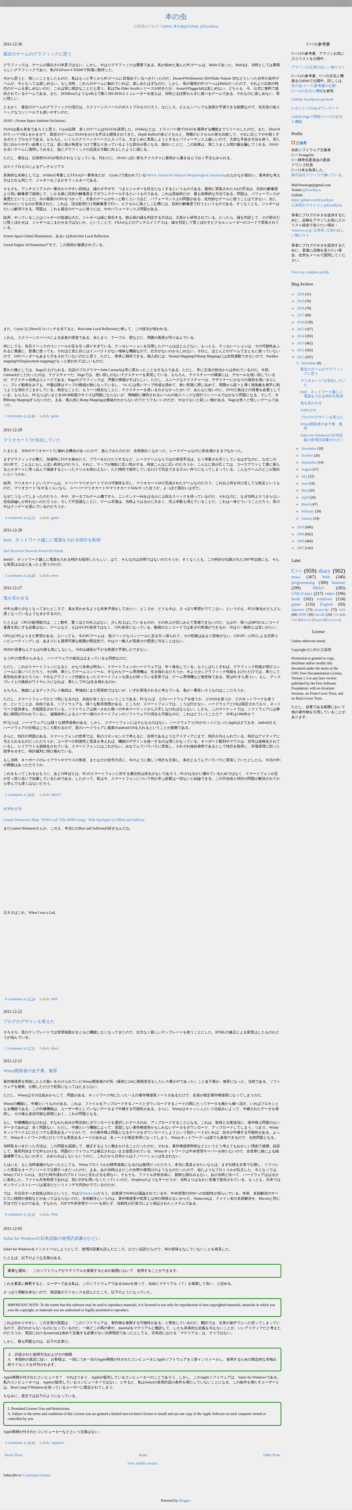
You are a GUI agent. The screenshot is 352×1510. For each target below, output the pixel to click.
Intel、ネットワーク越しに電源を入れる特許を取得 (52, 540)
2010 (301, 527)
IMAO (56, 795)
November (309, 448)
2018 (301, 308)
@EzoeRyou (209, 26)
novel (307, 620)
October (307, 455)
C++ (296, 571)
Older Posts (272, 1455)
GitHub (166, 26)
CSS (336, 614)
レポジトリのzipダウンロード (315, 108)
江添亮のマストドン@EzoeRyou (316, 205)
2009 (301, 534)
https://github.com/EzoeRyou (312, 200)
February (308, 511)
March (306, 504)
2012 (301, 350)
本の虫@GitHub (185, 26)
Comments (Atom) (36, 1475)
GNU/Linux (301, 593)
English (326, 604)
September (309, 462)
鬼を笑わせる (16, 598)
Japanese (57, 1443)
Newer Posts (13, 1455)
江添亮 (301, 143)
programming (303, 582)
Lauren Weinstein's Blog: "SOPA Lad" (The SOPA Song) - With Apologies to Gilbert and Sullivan (73, 820)
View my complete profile (310, 272)
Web (54, 999)
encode (320, 614)
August (306, 469)
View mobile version (142, 1463)
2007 (301, 548)
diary (55, 1048)
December (309, 363)
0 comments (14, 999)
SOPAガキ (12, 808)
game (55, 416)
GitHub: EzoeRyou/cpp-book (312, 99)
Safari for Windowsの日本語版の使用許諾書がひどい (51, 1238)
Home (143, 1455)
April (305, 497)
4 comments (14, 518)
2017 (301, 315)
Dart (294, 620)
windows (324, 598)
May (305, 490)
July (304, 476)
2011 (301, 357)
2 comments (14, 416)
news (55, 575)
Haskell (332, 620)
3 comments (14, 575)
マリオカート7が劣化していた (32, 440)
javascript (322, 609)
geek (320, 620)
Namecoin (89, 1193)
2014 (301, 336)
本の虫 (176, 17)
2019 (301, 301)
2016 (301, 322)
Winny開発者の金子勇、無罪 (30, 1070)
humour (338, 582)
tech (342, 609)
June (305, 483)
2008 (301, 541)
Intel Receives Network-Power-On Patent (33, 551)
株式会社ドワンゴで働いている (316, 175)
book (295, 598)
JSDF (303, 614)
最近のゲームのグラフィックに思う (37, 54)
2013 (301, 343)
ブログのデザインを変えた (29, 1021)
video (329, 593)
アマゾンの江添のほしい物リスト (318, 67)
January (307, 518)
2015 (301, 329)
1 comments (14, 795)
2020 (301, 294)
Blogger (184, 1500)
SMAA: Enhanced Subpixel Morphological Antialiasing (186, 175)
